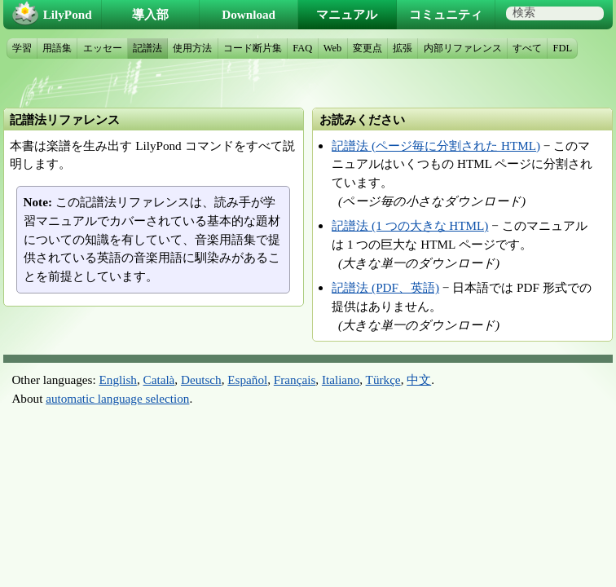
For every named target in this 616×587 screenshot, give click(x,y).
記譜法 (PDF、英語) (385, 287)
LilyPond (67, 14)
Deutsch (201, 379)
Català (159, 379)
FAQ (302, 48)
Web (332, 48)
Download (248, 14)
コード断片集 (252, 48)
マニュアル (346, 14)
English (118, 379)
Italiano (340, 379)
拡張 (402, 48)
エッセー (102, 48)
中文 (419, 379)
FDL (563, 48)
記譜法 (147, 48)
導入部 (150, 14)
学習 (22, 48)
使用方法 (192, 48)
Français (294, 379)
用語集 (57, 48)
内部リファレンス (463, 48)
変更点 (367, 48)
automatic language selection (117, 398)
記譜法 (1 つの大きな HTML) (410, 225)
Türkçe (383, 379)
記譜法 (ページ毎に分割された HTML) (436, 145)
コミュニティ (445, 14)
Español (247, 379)
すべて (527, 48)
